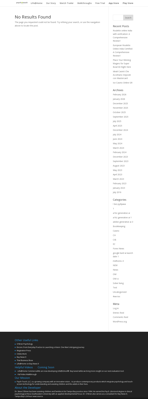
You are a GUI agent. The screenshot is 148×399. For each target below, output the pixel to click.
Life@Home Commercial (28, 371)
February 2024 (119, 152)
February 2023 (119, 183)
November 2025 (120, 107)
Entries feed (118, 312)
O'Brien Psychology (25, 344)
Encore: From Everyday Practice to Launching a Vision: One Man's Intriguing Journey (50, 347)
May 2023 (117, 170)
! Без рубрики (119, 204)
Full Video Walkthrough (27, 374)
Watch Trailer (67, 3)
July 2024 (117, 134)
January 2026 (119, 99)
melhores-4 (118, 261)
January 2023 (119, 188)
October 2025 (119, 112)
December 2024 (120, 130)
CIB (114, 239)
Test (115, 287)
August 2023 (119, 165)
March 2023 (118, 179)
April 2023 (117, 174)
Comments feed (120, 317)
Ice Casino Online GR (122, 82)
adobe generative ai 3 (123, 221)
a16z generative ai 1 (122, 217)
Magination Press (24, 350)
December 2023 (120, 156)
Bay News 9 (21, 357)
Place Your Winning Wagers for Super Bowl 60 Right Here (122, 63)
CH (114, 235)
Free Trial (100, 3)
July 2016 (117, 192)
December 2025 (120, 103)
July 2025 (117, 121)
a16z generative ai (121, 213)
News (115, 269)
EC (114, 244)
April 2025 (117, 125)
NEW (115, 265)
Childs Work (22, 354)
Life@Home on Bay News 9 (28, 363)
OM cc (116, 278)
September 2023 (120, 161)
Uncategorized (119, 292)
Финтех (116, 296)
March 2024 (118, 148)
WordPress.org (120, 321)
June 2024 (117, 139)
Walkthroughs (84, 3)
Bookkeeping (119, 226)
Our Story (51, 3)
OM (114, 274)
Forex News (118, 248)
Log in (116, 308)
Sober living (118, 283)
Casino (116, 230)
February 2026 (119, 94)
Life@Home (36, 3)
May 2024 (117, 143)
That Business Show (25, 360)
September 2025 (120, 116)
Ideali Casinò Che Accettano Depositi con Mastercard (122, 75)
